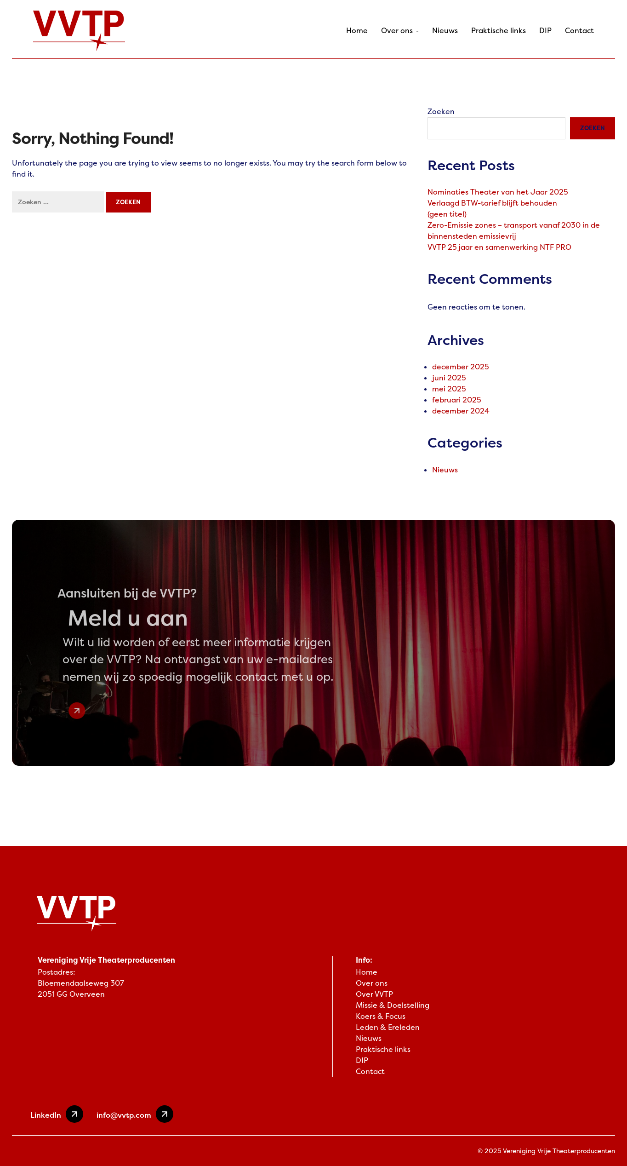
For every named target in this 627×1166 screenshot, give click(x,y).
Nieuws (445, 30)
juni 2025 (449, 378)
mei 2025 (449, 389)
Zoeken (441, 111)
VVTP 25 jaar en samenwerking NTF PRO (499, 247)
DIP (545, 30)
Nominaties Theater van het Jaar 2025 (498, 192)
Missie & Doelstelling (392, 1005)
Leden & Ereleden (388, 1027)
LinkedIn (56, 1114)
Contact (579, 30)
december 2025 (460, 367)
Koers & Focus (380, 1016)
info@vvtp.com (135, 1114)
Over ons (400, 30)
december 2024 (461, 411)
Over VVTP (374, 994)
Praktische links (498, 30)
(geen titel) (447, 214)
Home (357, 30)
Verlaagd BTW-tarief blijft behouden (492, 203)
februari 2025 (456, 400)
